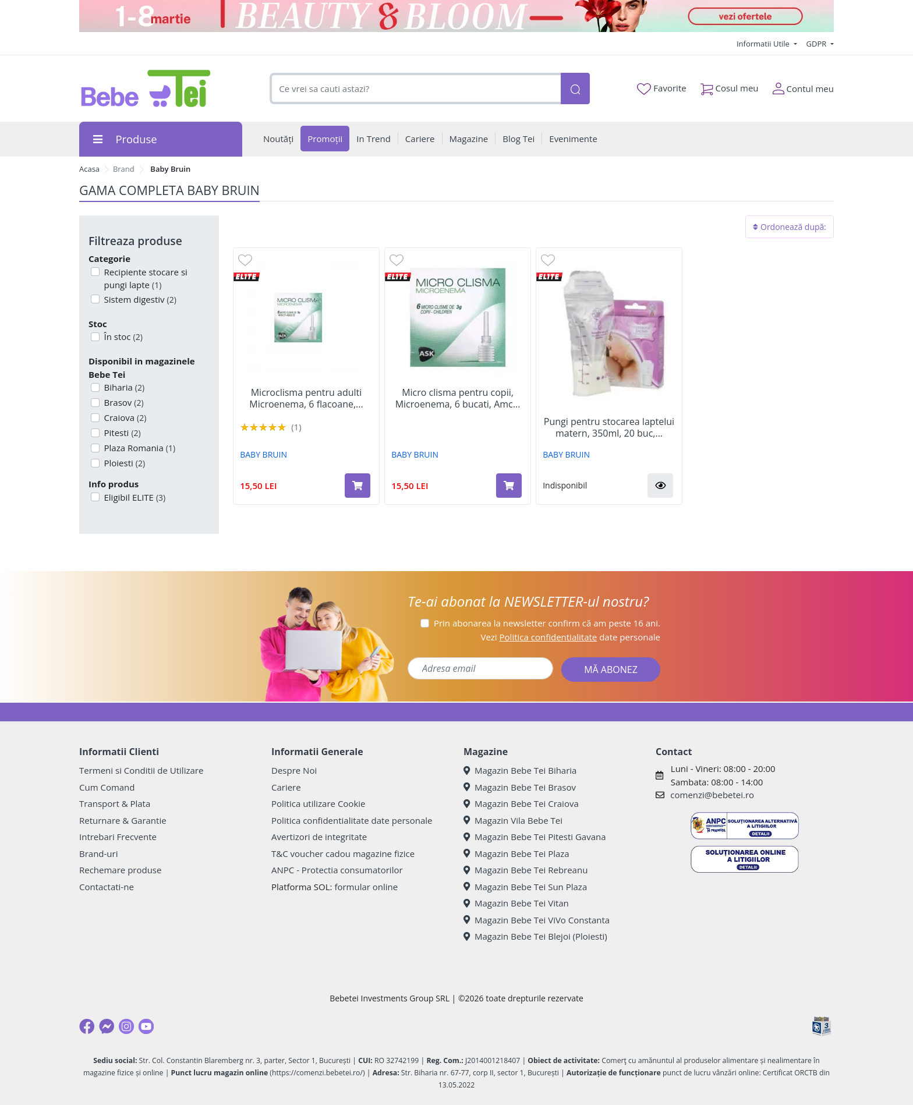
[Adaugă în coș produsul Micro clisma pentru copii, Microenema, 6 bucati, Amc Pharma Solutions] (509, 485)
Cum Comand (107, 787)
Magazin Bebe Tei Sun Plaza (525, 886)
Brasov (123, 402)
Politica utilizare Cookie (318, 803)
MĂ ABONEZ (611, 669)
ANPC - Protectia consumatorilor (337, 870)
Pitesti (121, 432)
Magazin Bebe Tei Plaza (516, 853)
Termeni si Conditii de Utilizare (141, 770)
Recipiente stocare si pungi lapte (144, 278)
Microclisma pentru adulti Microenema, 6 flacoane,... (306, 398)
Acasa (89, 169)
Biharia (123, 387)
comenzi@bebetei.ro (712, 795)
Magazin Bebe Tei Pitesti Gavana (534, 836)
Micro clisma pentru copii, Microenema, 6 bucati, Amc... (458, 398)
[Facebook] (86, 1026)
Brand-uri (98, 853)
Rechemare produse (120, 870)
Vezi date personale (570, 637)
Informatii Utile (764, 43)
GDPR (817, 43)
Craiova (124, 417)
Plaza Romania (139, 448)
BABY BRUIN (263, 454)
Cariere (286, 787)
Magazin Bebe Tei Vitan (516, 903)
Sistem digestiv (139, 299)
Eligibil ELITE (134, 497)
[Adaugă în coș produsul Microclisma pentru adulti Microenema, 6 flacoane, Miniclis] (357, 485)
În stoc (122, 336)
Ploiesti (124, 463)
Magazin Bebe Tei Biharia (519, 770)
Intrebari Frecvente (118, 836)
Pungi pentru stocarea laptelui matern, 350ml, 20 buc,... (609, 427)
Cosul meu (729, 86)
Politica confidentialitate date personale (351, 820)
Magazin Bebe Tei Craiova (521, 803)
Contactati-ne (106, 886)
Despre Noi (294, 770)
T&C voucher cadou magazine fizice (343, 853)
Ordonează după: (789, 226)
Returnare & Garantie (123, 820)
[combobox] (415, 89)
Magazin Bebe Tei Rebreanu (525, 870)
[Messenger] (106, 1026)
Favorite (661, 88)
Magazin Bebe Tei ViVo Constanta (536, 920)
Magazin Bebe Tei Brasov (519, 787)
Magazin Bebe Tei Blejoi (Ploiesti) (535, 936)
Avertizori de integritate (319, 836)
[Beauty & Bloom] (456, 16)
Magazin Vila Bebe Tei (512, 820)
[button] (660, 485)
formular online (366, 886)
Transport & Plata (114, 803)
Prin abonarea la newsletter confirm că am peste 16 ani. (547, 623)
